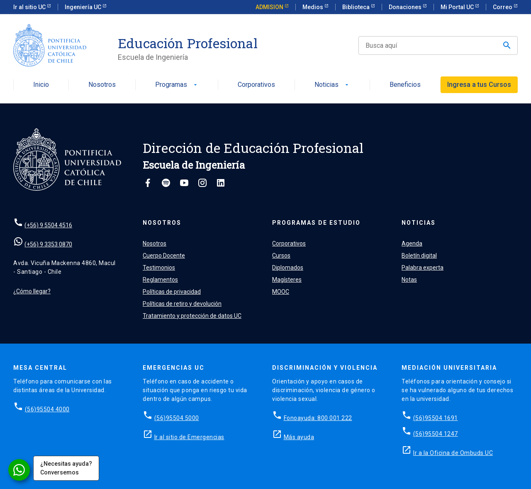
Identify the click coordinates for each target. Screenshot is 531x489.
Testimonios (159, 267)
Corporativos (256, 84)
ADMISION (270, 7)
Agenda (412, 243)
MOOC (280, 291)
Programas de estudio (316, 222)
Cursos (281, 255)
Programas (177, 84)
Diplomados (287, 267)
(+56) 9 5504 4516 (48, 225)
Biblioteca (356, 7)
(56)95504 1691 (435, 418)
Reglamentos (160, 279)
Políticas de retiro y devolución (182, 303)
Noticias (332, 84)
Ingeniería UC (83, 7)
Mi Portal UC (458, 7)
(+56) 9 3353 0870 (48, 244)
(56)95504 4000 (47, 409)
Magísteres (287, 279)
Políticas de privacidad (172, 291)
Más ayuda (299, 437)
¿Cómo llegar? (32, 291)
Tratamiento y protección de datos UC (192, 315)
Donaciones (406, 7)
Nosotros (102, 84)
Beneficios (405, 84)
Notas (409, 279)
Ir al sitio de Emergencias (189, 437)
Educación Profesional (188, 43)
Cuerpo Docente (164, 255)
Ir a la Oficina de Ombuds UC (453, 453)
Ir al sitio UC (30, 7)
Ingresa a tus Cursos (479, 84)
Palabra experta (422, 267)
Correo (503, 7)
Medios (313, 7)
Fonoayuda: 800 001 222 (318, 418)
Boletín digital (419, 255)
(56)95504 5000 (176, 418)
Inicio (41, 84)
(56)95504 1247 (435, 434)
